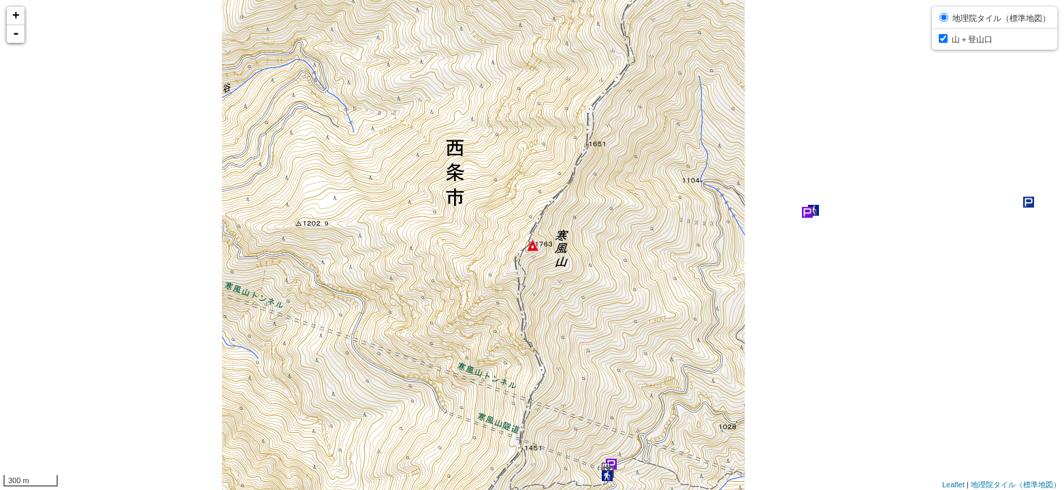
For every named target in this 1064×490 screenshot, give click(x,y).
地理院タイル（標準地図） (1016, 484)
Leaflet (953, 484)
